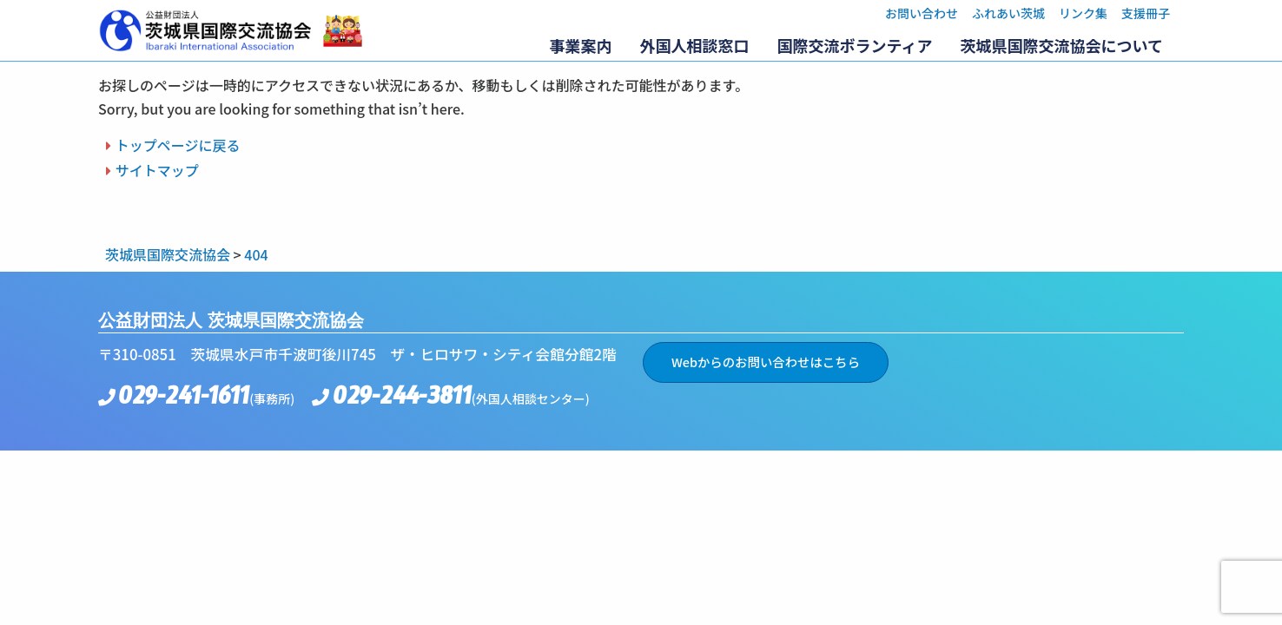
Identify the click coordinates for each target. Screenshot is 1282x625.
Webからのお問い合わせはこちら (765, 361)
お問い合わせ (921, 13)
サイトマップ (157, 170)
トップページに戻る (178, 145)
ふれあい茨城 (1008, 13)
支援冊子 (1145, 13)
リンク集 (1083, 13)
